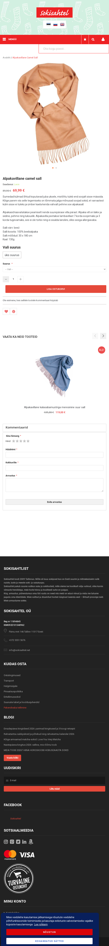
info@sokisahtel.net (19, 650)
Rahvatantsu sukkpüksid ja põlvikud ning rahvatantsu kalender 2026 (39, 734)
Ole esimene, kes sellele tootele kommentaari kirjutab (30, 300)
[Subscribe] (54, 789)
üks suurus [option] (12, 255)
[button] (52, 168)
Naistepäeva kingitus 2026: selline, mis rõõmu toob (30, 744)
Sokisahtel (15, 818)
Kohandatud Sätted (49, 941)
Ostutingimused (12, 675)
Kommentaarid (17, 427)
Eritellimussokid (12, 696)
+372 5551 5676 (17, 640)
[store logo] (54, 16)
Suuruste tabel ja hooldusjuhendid (21, 702)
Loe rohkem (41, 924)
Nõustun (49, 932)
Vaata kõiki (12, 757)
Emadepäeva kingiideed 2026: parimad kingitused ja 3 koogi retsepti (39, 728)
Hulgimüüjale (10, 686)
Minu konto (103, 39)
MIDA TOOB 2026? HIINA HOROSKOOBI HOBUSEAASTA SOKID (36, 750)
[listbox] (54, 255)
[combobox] (74, 48)
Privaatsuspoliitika (13, 691)
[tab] (54, 428)
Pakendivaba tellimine (15, 707)
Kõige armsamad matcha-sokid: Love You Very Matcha (32, 739)
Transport (9, 680)
